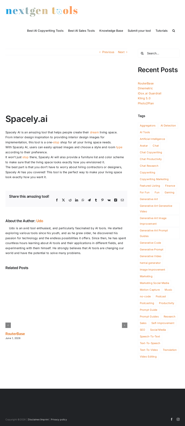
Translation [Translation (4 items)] (170, 349)
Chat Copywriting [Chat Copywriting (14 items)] (151, 152)
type (119, 147)
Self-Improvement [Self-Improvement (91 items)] (162, 323)
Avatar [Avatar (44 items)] (144, 145)
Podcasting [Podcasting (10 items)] (147, 303)
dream (94, 132)
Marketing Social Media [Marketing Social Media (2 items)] (154, 282)
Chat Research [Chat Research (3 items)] (149, 165)
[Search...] (159, 53)
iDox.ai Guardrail (150, 93)
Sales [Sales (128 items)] (143, 323)
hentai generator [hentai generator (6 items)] (150, 262)
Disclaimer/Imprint (38, 419)
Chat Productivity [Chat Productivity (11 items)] (151, 159)
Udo (39, 221)
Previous (108, 52)
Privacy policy (59, 419)
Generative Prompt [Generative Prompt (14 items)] (152, 249)
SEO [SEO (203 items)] (142, 329)
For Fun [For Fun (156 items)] (145, 192)
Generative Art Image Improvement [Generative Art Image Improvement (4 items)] (153, 221)
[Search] (142, 53)
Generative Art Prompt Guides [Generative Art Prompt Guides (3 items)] (154, 233)
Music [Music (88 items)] (168, 289)
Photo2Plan (146, 103)
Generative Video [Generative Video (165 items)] (151, 256)
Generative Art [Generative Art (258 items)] (149, 199)
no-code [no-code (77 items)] (145, 296)
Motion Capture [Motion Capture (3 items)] (150, 289)
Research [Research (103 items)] (169, 316)
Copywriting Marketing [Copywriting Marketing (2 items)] (154, 179)
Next (121, 52)
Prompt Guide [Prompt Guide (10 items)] (148, 309)
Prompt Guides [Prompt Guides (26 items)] (149, 316)
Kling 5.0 (144, 98)
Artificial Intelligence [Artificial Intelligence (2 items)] (152, 138)
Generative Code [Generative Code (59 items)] (150, 242)
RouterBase (15, 334)
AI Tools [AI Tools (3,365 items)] (145, 132)
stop (56, 142)
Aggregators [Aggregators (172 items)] (148, 125)
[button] (173, 30)
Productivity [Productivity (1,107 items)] (166, 303)
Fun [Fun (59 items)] (157, 192)
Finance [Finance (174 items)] (170, 185)
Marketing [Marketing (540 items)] (146, 276)
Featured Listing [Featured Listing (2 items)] (150, 185)
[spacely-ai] (66, 87)
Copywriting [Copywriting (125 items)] (147, 172)
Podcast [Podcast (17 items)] (161, 296)
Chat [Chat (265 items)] (156, 145)
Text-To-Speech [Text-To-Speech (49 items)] (150, 343)
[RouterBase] (66, 276)
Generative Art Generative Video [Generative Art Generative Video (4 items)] (156, 208)
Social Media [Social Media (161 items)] (158, 329)
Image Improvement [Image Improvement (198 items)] (152, 269)
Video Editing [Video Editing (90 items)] (148, 356)
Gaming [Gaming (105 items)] (169, 192)
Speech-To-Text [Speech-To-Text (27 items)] (150, 336)
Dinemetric (145, 88)
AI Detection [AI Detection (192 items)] (168, 125)
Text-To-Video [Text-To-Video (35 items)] (149, 349)
